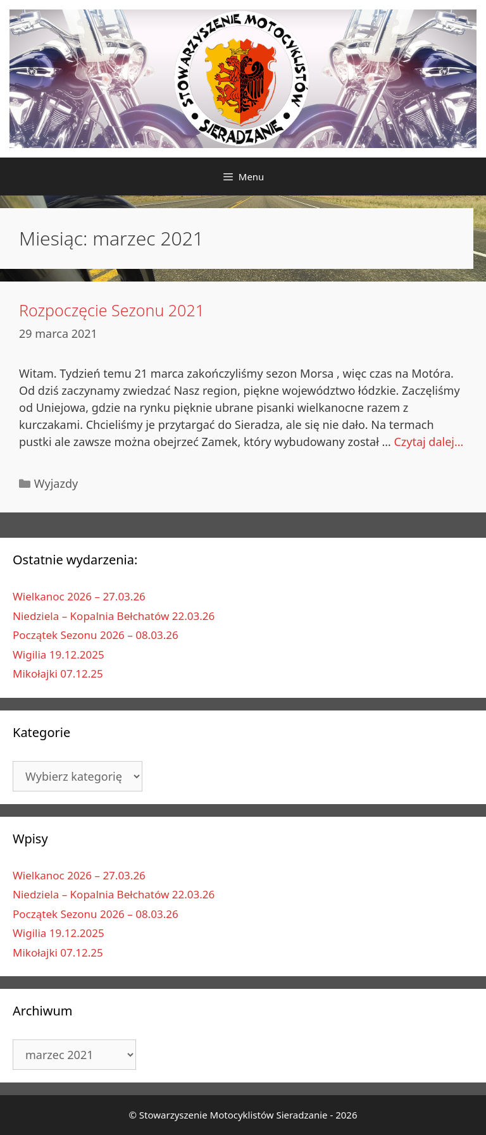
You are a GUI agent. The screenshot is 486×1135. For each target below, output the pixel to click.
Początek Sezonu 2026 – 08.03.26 (95, 635)
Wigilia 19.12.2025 (58, 654)
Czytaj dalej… (428, 441)
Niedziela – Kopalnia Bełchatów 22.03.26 (114, 616)
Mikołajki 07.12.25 (58, 673)
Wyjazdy (56, 483)
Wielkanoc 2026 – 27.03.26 (79, 596)
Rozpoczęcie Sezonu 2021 (111, 310)
